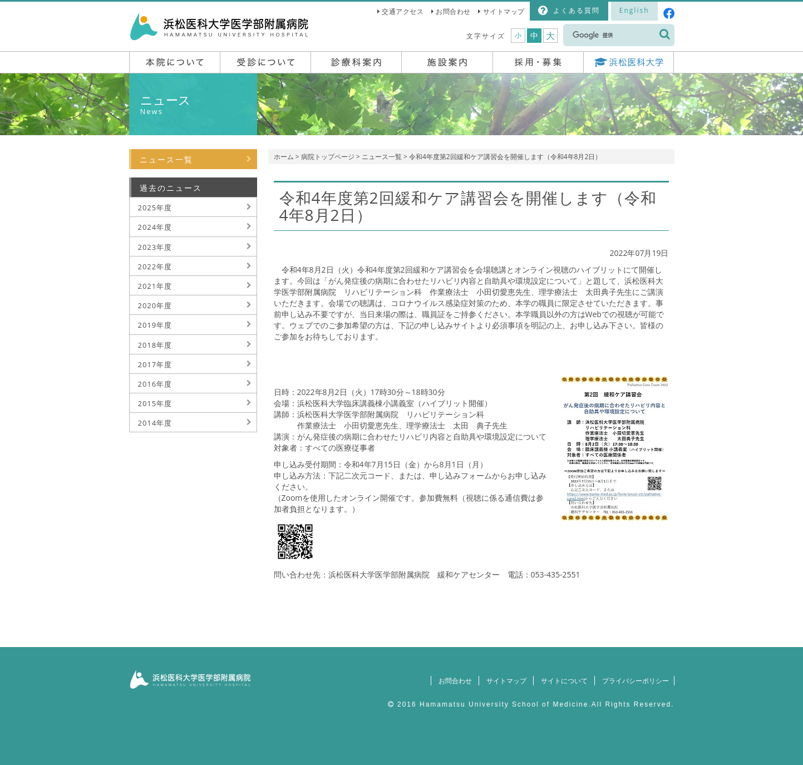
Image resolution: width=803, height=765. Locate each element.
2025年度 (155, 208)
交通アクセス (402, 11)
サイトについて (561, 680)
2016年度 (155, 384)
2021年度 (155, 286)
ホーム (284, 156)
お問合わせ (453, 11)
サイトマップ (504, 11)
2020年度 (155, 305)
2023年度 (155, 247)
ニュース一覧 (382, 156)
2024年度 (155, 227)
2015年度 (155, 403)
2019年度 (155, 325)
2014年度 (155, 423)
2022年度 (155, 266)
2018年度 (155, 345)
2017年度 (155, 364)
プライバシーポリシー (633, 680)
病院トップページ (327, 156)
